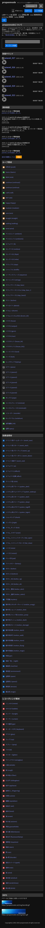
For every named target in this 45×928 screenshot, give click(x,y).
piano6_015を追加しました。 (12, 153)
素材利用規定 (10, 35)
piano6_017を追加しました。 (12, 113)
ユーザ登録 (38, 11)
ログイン (28, 11)
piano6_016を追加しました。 (12, 138)
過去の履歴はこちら (8, 157)
